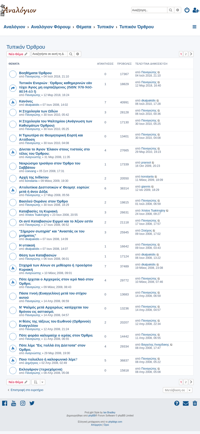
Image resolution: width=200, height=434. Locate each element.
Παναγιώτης (32, 76)
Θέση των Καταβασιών (37, 255)
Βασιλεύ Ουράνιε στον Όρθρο (43, 201)
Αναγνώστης (33, 157)
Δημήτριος (31, 363)
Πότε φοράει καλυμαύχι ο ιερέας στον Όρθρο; (56, 335)
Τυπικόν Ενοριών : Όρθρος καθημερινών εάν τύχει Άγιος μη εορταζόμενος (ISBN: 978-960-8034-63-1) (56, 87)
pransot (146, 162)
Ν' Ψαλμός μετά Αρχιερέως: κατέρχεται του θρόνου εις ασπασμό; (53, 309)
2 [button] (186, 54)
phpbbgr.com (115, 421)
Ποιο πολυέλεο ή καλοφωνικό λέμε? (48, 359)
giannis (145, 186)
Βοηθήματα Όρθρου (35, 73)
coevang (30, 171)
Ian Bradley (109, 412)
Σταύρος (146, 230)
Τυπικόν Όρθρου (25, 47)
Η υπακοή (27, 245)
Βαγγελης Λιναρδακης (155, 344)
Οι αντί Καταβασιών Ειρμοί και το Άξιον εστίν (56, 221)
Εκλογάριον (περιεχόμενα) (40, 369)
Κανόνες (26, 101)
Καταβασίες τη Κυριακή (38, 211)
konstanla (31, 181)
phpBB (91, 415)
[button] (191, 54)
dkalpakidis (32, 104)
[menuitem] (187, 10)
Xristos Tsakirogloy (37, 215)
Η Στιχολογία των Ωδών (38, 111)
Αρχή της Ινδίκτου (34, 177)
